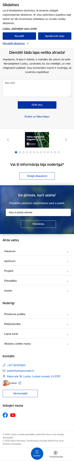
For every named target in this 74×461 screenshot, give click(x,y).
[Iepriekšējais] (8, 140)
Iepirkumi (9, 261)
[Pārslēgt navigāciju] (37, 453)
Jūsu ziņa (10, 82)
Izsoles (8, 290)
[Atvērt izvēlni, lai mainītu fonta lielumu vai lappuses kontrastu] (55, 455)
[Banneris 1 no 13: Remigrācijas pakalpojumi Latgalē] (37, 139)
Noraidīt (19, 36)
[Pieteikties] (38, 224)
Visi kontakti (20, 393)
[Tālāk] (66, 140)
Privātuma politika (14, 314)
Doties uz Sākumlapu (37, 116)
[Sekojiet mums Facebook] (5, 415)
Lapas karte (11, 333)
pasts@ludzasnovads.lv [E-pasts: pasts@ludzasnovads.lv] (20, 370)
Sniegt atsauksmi (37, 176)
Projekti (8, 271)
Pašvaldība (10, 280)
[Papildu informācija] (19, 383)
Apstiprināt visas (54, 36)
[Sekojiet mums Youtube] (12, 415)
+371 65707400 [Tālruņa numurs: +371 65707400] (16, 365)
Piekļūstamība (12, 324)
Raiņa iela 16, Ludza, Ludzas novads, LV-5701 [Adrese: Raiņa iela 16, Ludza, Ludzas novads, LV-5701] (34, 376)
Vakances (9, 251)
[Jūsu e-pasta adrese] (38, 212)
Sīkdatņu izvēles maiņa (17, 343)
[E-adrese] (10, 383)
